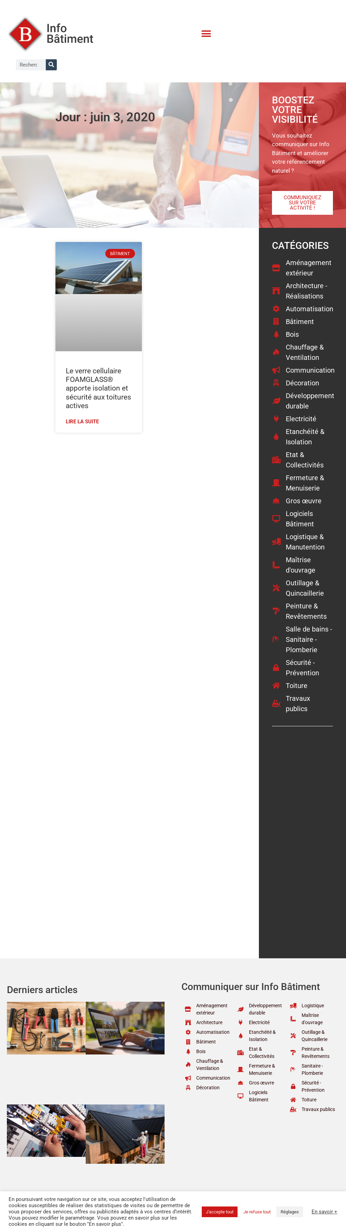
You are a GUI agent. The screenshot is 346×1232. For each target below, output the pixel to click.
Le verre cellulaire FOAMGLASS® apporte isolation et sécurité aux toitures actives (98, 388)
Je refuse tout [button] (257, 1211)
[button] (206, 34)
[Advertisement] (147, 488)
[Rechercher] (51, 64)
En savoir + (324, 1212)
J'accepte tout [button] (219, 1211)
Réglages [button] (290, 1211)
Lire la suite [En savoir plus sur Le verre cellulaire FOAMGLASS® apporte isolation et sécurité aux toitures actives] (82, 421)
